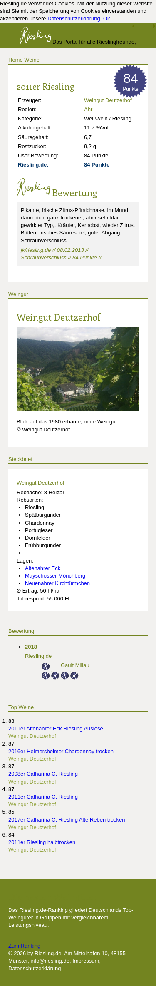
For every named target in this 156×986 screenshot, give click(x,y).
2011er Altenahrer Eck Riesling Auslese (55, 728)
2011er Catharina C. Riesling (43, 797)
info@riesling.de (49, 961)
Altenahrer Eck (42, 568)
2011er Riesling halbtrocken (41, 842)
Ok (106, 18)
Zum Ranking (24, 946)
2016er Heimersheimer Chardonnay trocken (61, 751)
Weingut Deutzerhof (108, 100)
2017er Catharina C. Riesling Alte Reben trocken (66, 820)
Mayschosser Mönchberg (55, 576)
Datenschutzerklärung (73, 18)
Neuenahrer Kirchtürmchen (57, 583)
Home (15, 60)
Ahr (88, 109)
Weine (32, 60)
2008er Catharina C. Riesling (43, 774)
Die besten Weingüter (52, 896)
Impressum (85, 961)
